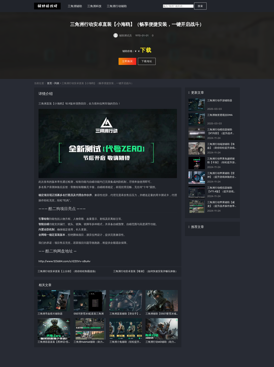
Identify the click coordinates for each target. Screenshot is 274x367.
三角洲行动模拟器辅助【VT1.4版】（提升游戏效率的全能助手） (221, 196)
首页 (49, 88)
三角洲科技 (94, 6)
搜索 (200, 6)
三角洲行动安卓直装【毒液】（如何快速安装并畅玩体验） (145, 276)
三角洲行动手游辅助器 (219, 105)
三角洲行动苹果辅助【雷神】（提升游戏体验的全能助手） (221, 181)
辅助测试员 (125, 35)
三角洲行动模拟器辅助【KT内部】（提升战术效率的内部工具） (221, 138)
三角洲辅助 (75, 6)
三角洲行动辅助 (117, 6)
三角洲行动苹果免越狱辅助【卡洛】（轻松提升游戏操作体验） (221, 167)
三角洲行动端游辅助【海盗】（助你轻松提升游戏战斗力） (221, 152)
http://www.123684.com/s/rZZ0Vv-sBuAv (64, 266)
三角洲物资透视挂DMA (219, 119)
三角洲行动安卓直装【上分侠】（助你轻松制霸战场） (67, 276)
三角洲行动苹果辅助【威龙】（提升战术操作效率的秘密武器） (221, 211)
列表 (56, 88)
